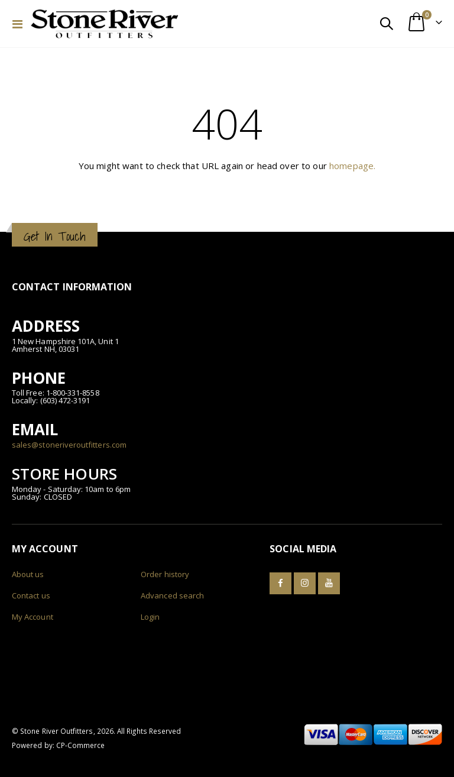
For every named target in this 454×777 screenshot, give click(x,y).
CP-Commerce (80, 745)
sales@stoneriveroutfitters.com (69, 444)
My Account (32, 616)
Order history (165, 574)
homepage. (352, 165)
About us (28, 574)
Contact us (31, 595)
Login (150, 616)
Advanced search (172, 595)
